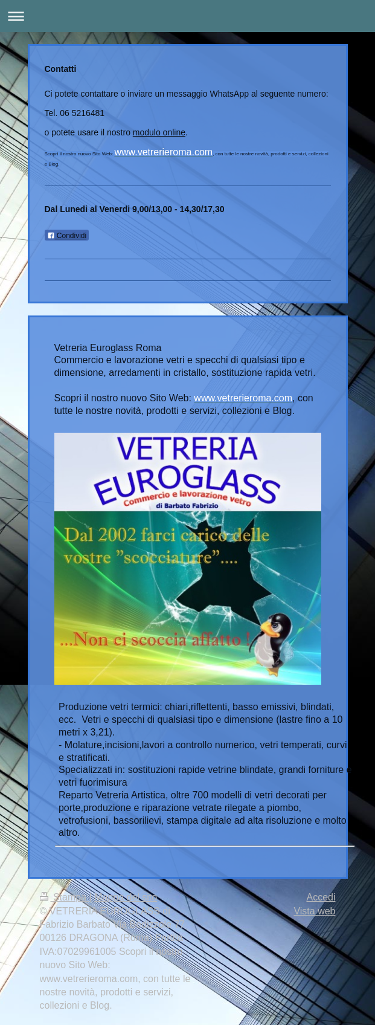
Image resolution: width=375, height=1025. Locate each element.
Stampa (64, 897)
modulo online (159, 132)
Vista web (314, 911)
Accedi (320, 897)
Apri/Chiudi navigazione (187, 16)
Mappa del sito (125, 897)
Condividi (67, 235)
